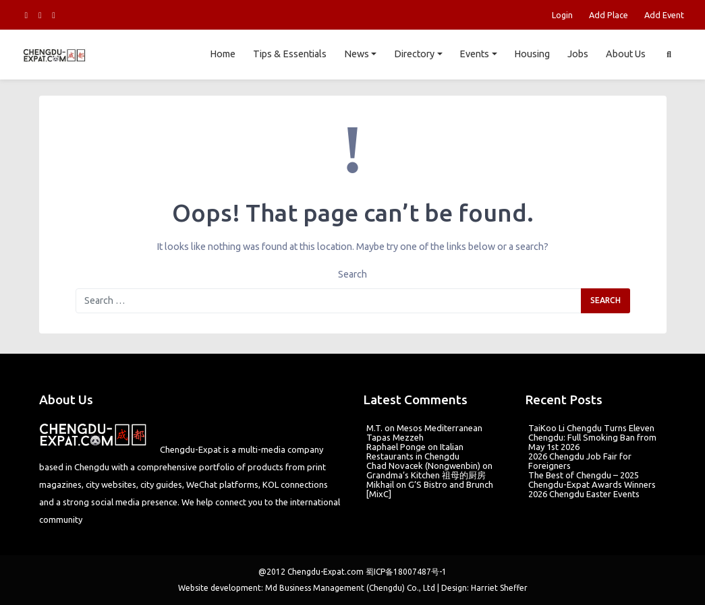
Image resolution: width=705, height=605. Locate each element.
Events (474, 54)
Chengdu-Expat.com (325, 571)
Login (562, 15)
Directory (414, 54)
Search (352, 274)
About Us (626, 54)
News (356, 54)
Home (222, 54)
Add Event (664, 15)
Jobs (577, 54)
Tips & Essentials (290, 54)
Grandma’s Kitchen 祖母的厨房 (426, 475)
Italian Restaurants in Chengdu (414, 451)
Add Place (608, 15)
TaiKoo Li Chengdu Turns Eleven (591, 428)
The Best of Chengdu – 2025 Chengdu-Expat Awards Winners (592, 479)
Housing (532, 54)
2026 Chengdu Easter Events (584, 494)
